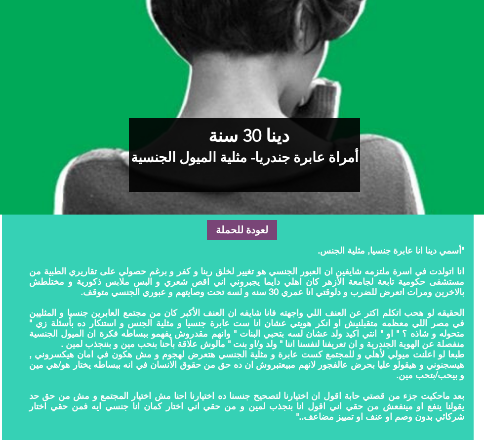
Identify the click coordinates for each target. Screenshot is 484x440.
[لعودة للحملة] (242, 230)
